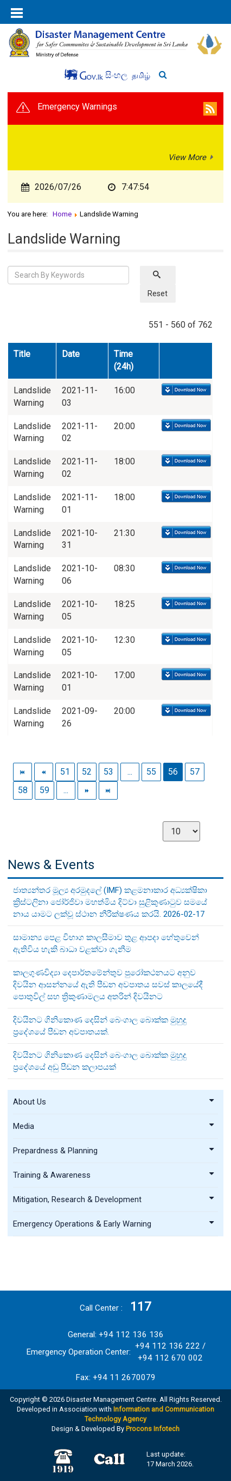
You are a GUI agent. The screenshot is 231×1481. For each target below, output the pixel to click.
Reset (157, 293)
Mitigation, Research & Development (114, 1199)
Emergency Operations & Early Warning (114, 1224)
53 (108, 772)
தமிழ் (141, 75)
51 (65, 772)
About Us (114, 1102)
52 (87, 772)
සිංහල (117, 75)
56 (173, 772)
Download (185, 390)
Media (114, 1126)
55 (151, 772)
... (129, 772)
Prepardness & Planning (114, 1151)
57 (195, 772)
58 (23, 790)
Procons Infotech (152, 1429)
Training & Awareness (114, 1175)
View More (187, 157)
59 (44, 790)
